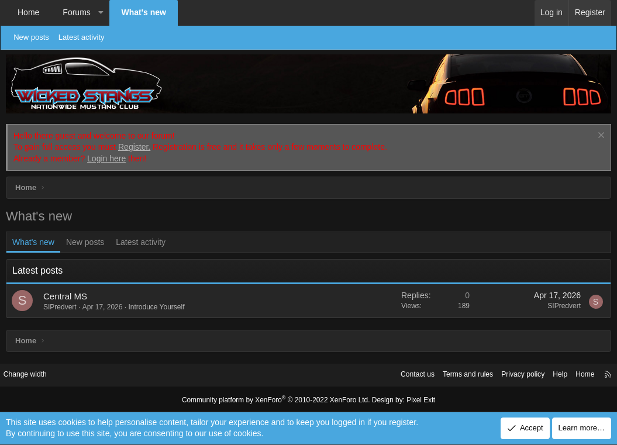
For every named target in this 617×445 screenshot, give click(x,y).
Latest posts (37, 270)
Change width (34, 374)
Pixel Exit (412, 399)
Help (550, 374)
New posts (36, 37)
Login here (106, 158)
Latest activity (87, 37)
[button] (100, 13)
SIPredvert (60, 307)
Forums (76, 12)
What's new (143, 12)
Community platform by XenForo (278, 399)
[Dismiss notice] (600, 136)
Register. (134, 146)
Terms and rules (451, 374)
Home (28, 12)
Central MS (65, 296)
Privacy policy (510, 374)
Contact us (398, 374)
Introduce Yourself (156, 307)
